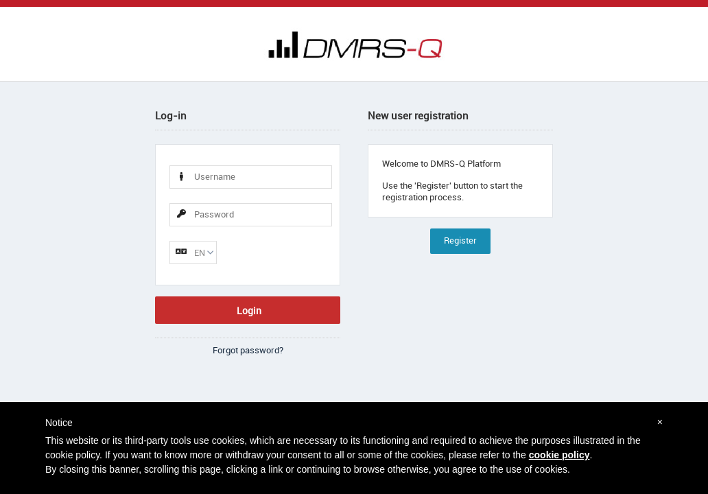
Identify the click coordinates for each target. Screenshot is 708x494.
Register (460, 240)
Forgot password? (248, 350)
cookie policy (559, 454)
